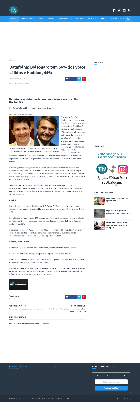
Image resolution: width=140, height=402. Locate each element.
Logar (66, 399)
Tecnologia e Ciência (117, 19)
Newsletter (16, 369)
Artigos (41, 19)
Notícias (14, 19)
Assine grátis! (111, 388)
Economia (51, 19)
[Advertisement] (70, 41)
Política (92, 19)
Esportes (80, 19)
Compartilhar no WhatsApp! (19, 84)
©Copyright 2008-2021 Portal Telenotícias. (24, 399)
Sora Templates (56, 399)
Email (55, 366)
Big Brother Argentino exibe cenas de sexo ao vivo (118, 211)
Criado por (46, 399)
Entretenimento (65, 19)
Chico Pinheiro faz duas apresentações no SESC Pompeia (116, 225)
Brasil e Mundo (27, 19)
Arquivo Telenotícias (19, 366)
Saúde (103, 19)
